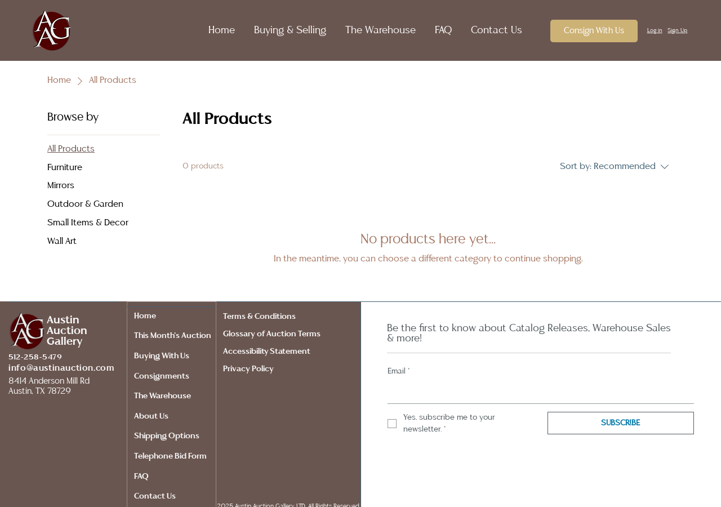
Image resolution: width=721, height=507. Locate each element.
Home (145, 316)
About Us (151, 416)
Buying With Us (161, 356)
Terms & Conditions (261, 317)
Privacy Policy (250, 369)
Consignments (161, 376)
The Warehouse (162, 396)
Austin (63, 320)
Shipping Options (166, 436)
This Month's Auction (172, 336)
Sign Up (677, 30)
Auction (67, 331)
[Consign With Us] (594, 31)
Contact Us (155, 496)
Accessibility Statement (266, 351)
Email (399, 371)
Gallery (64, 341)
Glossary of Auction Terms (272, 334)
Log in (654, 30)
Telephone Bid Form (170, 456)
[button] (284, 30)
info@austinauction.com (61, 368)
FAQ (141, 477)
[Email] (537, 392)
